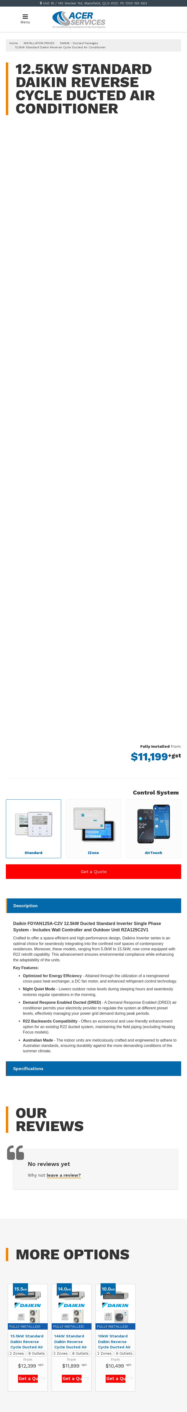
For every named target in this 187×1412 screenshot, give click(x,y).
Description (25, 905)
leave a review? (64, 1175)
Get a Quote (94, 871)
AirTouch (153, 827)
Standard (33, 827)
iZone (93, 827)
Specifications (28, 1068)
